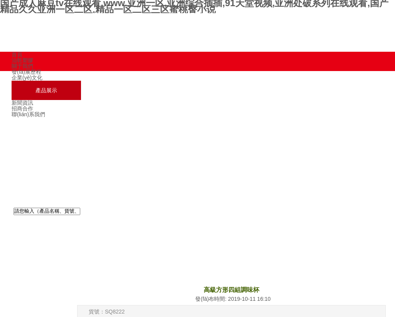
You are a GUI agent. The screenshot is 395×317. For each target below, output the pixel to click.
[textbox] (47, 211)
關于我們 (22, 66)
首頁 (17, 54)
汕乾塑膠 (22, 60)
